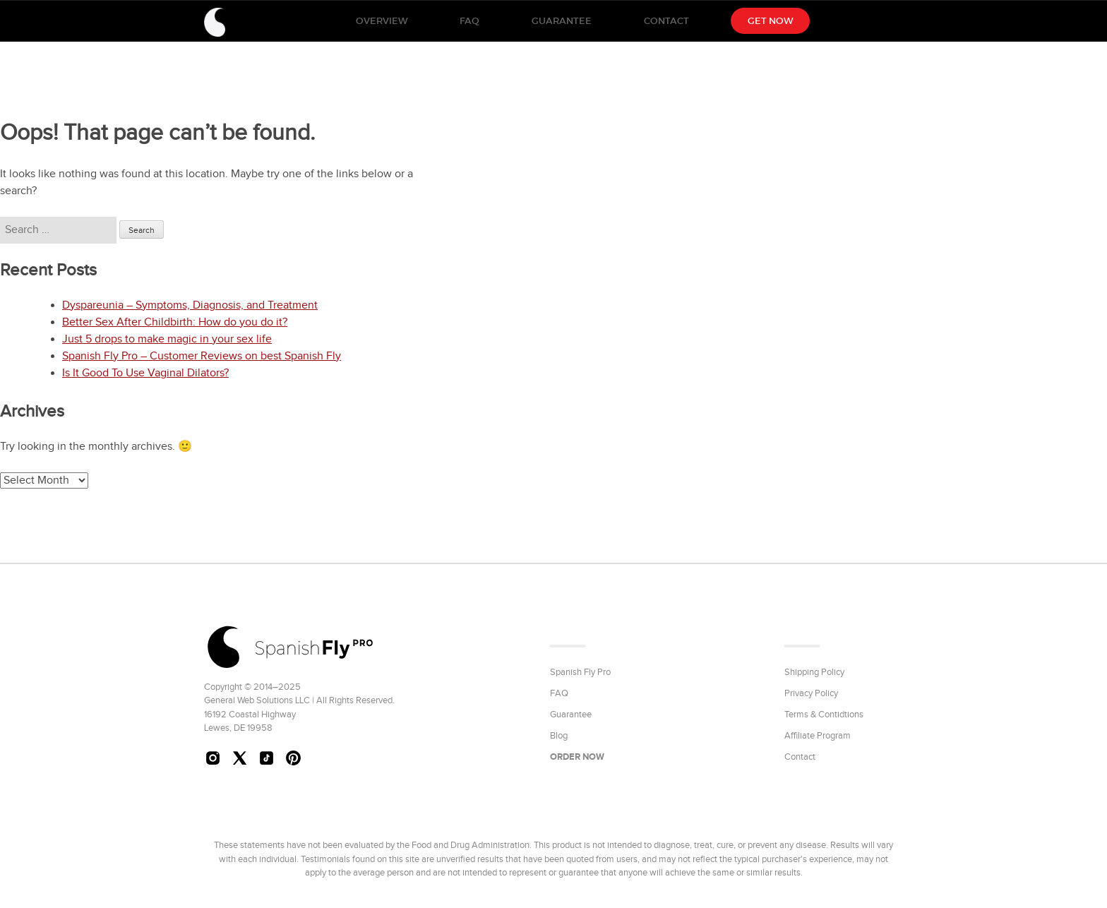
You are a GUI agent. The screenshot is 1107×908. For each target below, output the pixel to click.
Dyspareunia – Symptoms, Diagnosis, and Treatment (190, 305)
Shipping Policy (814, 672)
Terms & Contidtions (823, 714)
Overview (381, 21)
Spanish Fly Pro (580, 672)
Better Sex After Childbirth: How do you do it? (174, 322)
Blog (559, 735)
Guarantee (562, 21)
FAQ (469, 21)
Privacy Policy (811, 693)
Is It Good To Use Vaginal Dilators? (145, 373)
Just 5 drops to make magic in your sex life (167, 339)
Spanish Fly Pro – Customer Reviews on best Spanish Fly (201, 356)
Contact (666, 21)
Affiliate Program (817, 735)
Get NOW (770, 21)
